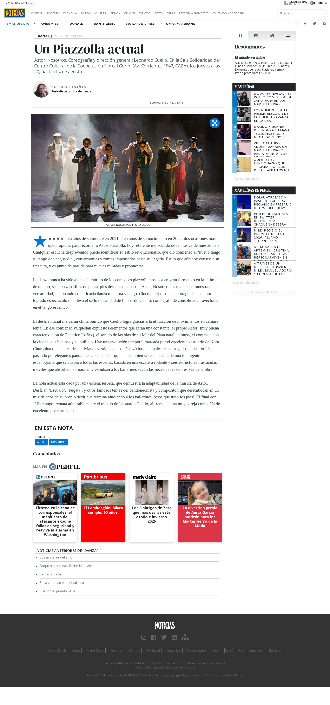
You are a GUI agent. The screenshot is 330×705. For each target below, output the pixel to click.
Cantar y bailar (51, 574)
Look (215, 650)
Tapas (194, 13)
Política (38, 13)
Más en (56, 466)
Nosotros (58, 442)
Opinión (146, 13)
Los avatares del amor (57, 557)
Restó (181, 13)
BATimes (275, 650)
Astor (41, 442)
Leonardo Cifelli (141, 23)
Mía (240, 650)
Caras (76, 650)
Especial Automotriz (221, 13)
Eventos (164, 13)
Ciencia (130, 13)
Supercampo (197, 650)
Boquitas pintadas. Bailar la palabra (67, 565)
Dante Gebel (105, 23)
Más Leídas (244, 86)
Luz (228, 650)
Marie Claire (95, 650)
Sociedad (57, 13)
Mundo (95, 13)
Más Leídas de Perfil (253, 190)
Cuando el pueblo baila (57, 591)
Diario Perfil (57, 650)
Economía (77, 13)
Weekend (153, 650)
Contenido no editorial (263, 13)
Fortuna (116, 650)
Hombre (134, 650)
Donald (77, 23)
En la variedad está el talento (62, 582)
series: (40, 437)
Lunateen (256, 650)
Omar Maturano (181, 23)
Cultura (113, 13)
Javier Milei (49, 23)
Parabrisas (173, 650)
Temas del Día (17, 23)
